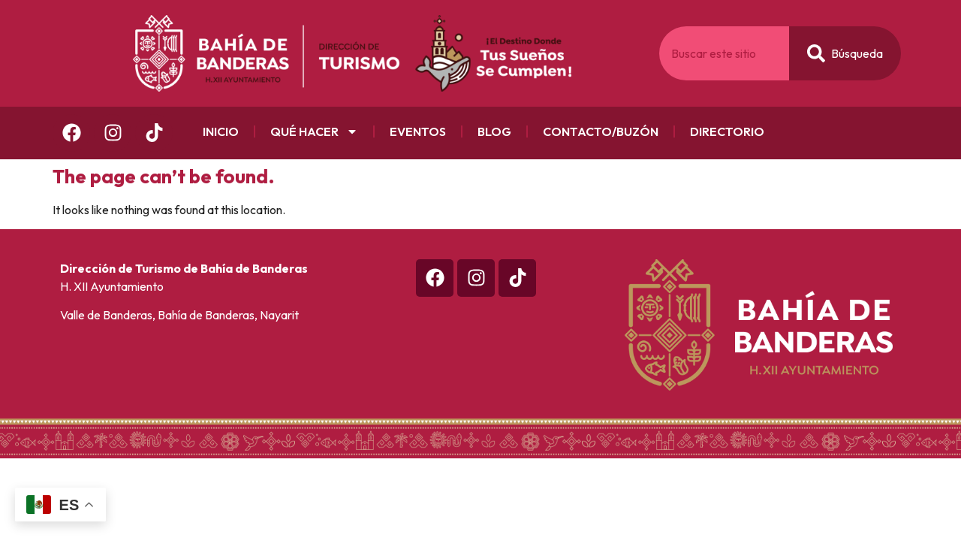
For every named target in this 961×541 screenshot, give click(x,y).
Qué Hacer (314, 131)
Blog (494, 131)
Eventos (418, 131)
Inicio (221, 131)
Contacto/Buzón (600, 131)
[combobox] (724, 53)
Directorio (727, 131)
